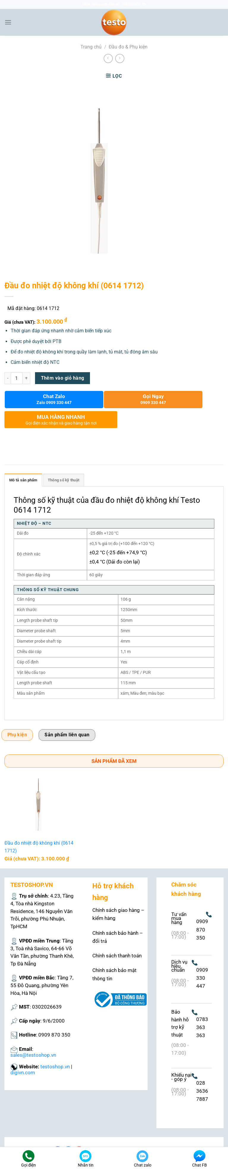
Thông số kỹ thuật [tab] (63, 480)
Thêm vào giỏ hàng (62, 378)
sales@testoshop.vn (33, 1055)
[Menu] (8, 22)
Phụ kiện (17, 735)
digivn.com (22, 1072)
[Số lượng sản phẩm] (17, 378)
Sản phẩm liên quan (67, 735)
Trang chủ (91, 47)
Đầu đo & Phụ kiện (128, 47)
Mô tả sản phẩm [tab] (23, 480)
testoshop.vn (55, 1067)
